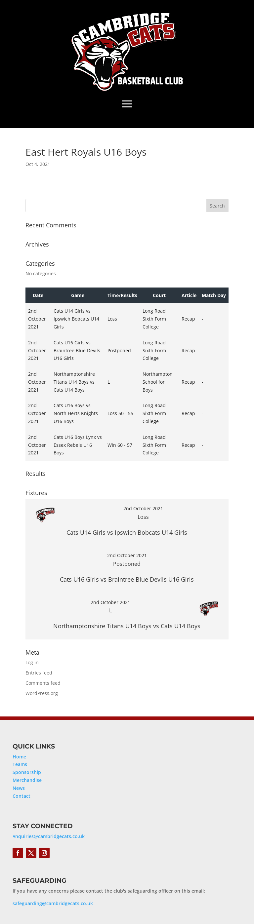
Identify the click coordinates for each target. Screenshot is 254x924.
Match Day (214, 295)
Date (38, 295)
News (19, 788)
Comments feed (43, 683)
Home (19, 756)
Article (189, 295)
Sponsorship (27, 772)
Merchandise (27, 780)
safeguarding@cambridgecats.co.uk (53, 903)
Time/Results (122, 295)
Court (159, 295)
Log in (32, 662)
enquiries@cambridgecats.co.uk (49, 836)
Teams (20, 764)
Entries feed (38, 673)
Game (77, 295)
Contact (21, 796)
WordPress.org (41, 693)
